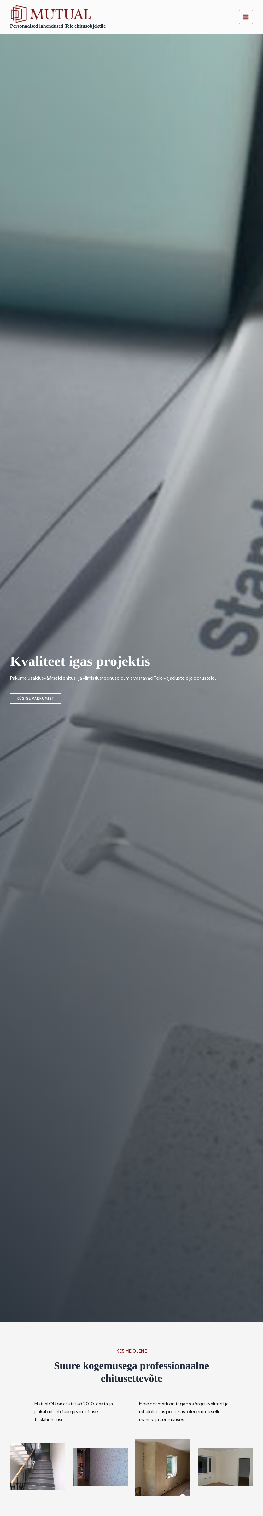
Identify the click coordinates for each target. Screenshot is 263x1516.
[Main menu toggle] (246, 17)
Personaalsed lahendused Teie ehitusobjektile (59, 26)
